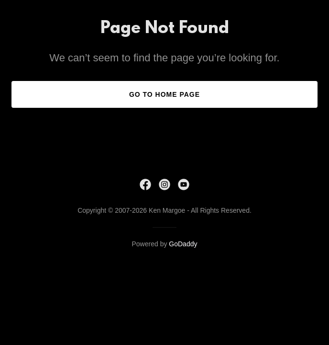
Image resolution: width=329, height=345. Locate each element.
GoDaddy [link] (183, 244)
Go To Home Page (164, 94)
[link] (145, 184)
